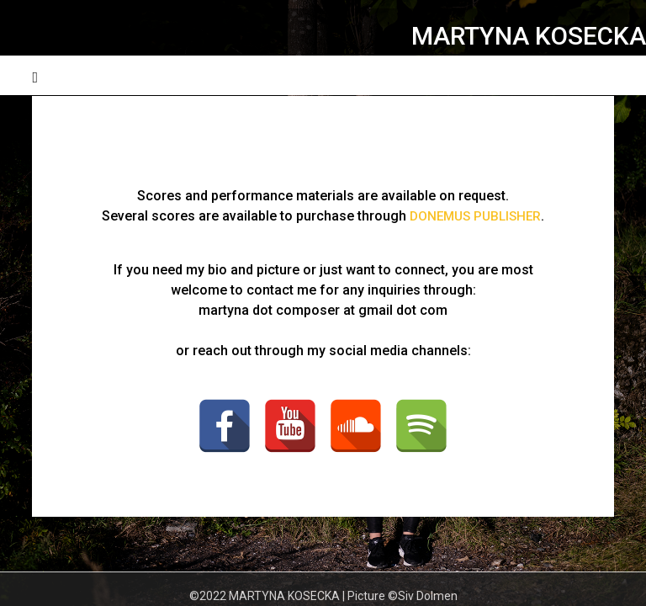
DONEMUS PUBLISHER (475, 216)
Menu (597, 75)
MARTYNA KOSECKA (528, 35)
